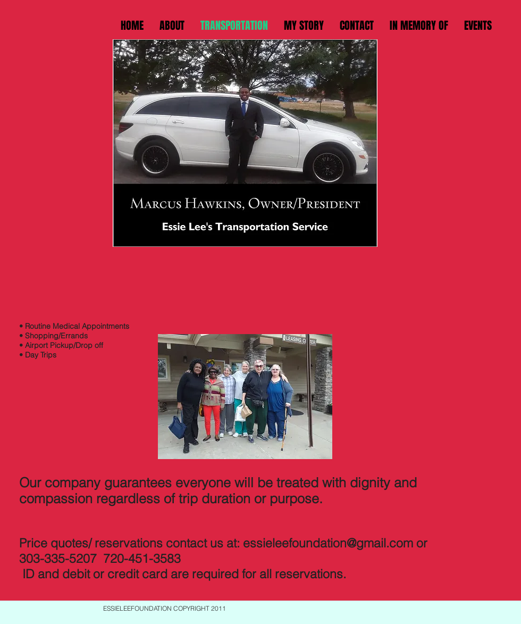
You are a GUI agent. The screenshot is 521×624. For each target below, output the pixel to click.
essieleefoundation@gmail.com (328, 543)
